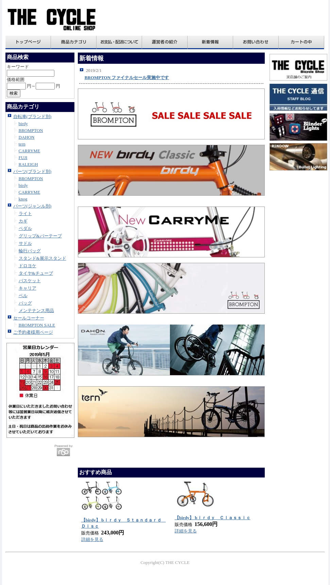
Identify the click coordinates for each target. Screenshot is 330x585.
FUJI (23, 157)
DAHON (27, 137)
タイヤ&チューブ (36, 273)
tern (22, 144)
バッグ (25, 303)
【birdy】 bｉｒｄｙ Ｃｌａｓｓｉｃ (212, 517)
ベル (23, 295)
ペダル (25, 228)
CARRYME (29, 150)
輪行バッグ (30, 250)
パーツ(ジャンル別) (32, 206)
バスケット (30, 280)
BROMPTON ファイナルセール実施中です (127, 77)
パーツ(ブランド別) (32, 171)
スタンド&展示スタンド (42, 258)
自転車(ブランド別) (32, 116)
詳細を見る (92, 539)
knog (23, 198)
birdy (23, 123)
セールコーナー (28, 317)
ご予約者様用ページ (33, 332)
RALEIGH (28, 164)
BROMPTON (31, 130)
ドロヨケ (27, 265)
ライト (25, 213)
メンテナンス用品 (36, 310)
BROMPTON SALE (37, 325)
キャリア (27, 288)
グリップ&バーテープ (40, 235)
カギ (23, 220)
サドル (25, 243)
